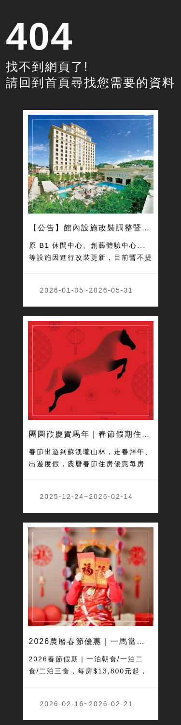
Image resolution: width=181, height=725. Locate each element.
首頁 (58, 82)
